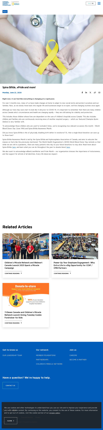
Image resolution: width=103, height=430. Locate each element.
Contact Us (10, 385)
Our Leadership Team (12, 355)
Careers (73, 355)
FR (92, 3)
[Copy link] (95, 93)
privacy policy (54, 413)
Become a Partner (78, 360)
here (14, 147)
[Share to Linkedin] (86, 93)
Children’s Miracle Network (49, 364)
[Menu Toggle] (99, 3)
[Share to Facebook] (82, 93)
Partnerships (42, 360)
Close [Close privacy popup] (9, 421)
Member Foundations (46, 355)
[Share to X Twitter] (90, 93)
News (5, 11)
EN (89, 3)
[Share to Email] (99, 93)
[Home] (11, 3)
